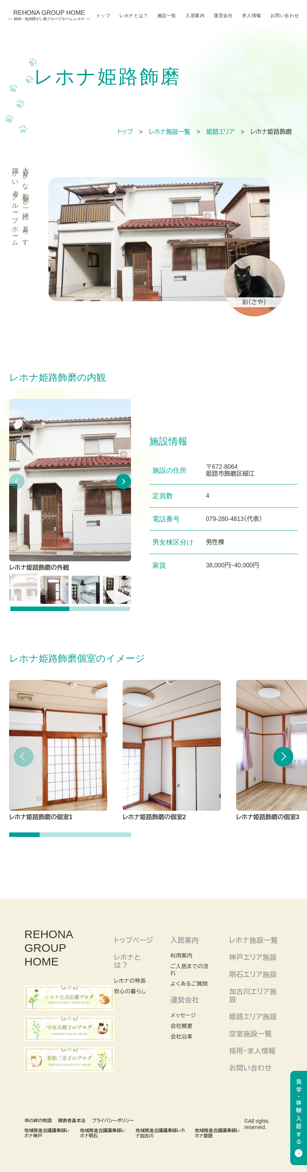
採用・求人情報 (252, 1051)
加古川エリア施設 (253, 996)
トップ (103, 15)
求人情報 (251, 15)
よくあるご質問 (189, 984)
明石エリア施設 (253, 974)
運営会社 (223, 15)
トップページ (133, 940)
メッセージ (183, 1015)
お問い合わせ (284, 15)
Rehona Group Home (49, 15)
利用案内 (181, 956)
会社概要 (181, 1026)
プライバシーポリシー (113, 1120)
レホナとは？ (133, 15)
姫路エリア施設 (253, 1017)
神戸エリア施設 (253, 957)
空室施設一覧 (250, 1034)
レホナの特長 (130, 981)
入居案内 (195, 15)
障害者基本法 (71, 1120)
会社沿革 (181, 1037)
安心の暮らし (130, 991)
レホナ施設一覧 (253, 940)
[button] (123, 481)
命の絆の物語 (38, 1120)
